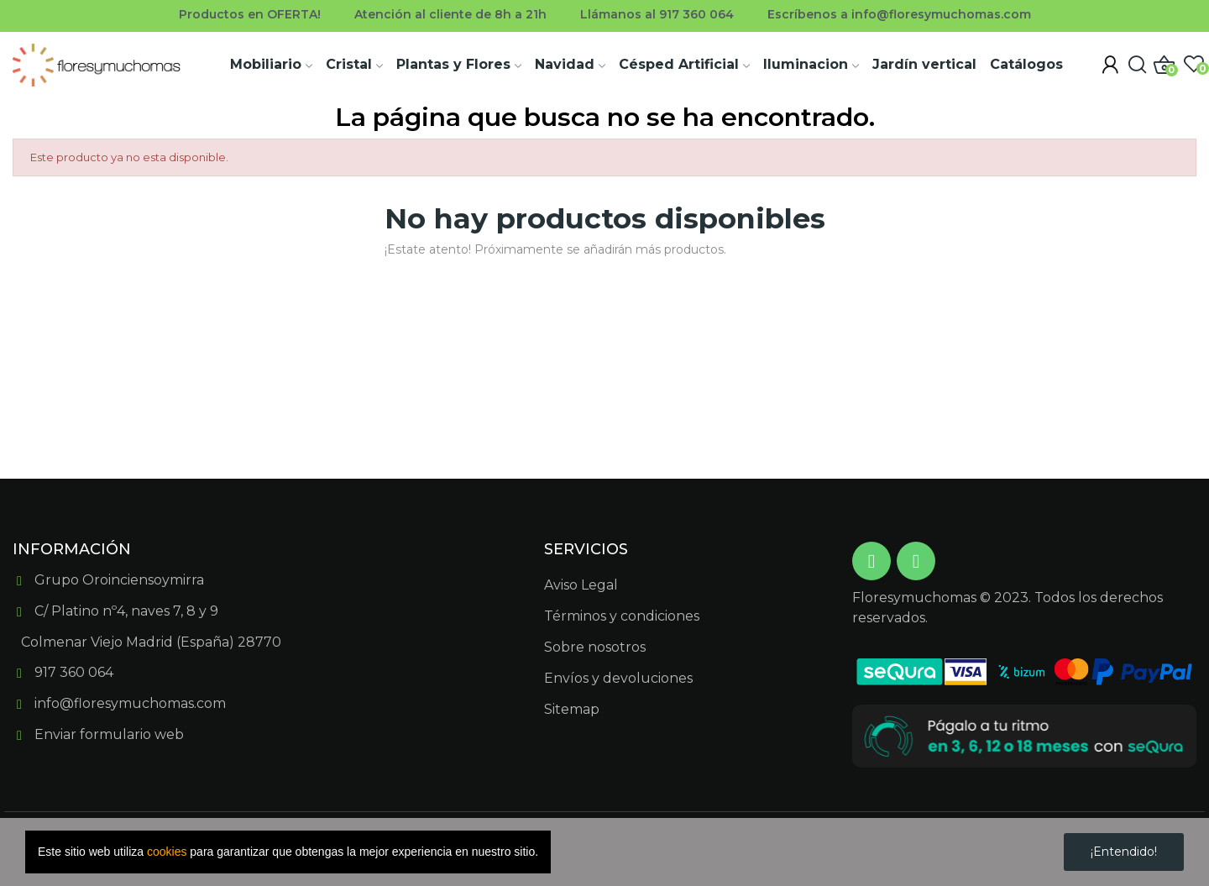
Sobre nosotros (595, 647)
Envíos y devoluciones (618, 678)
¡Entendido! (1124, 851)
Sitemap (571, 709)
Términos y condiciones (621, 616)
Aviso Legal (581, 585)
